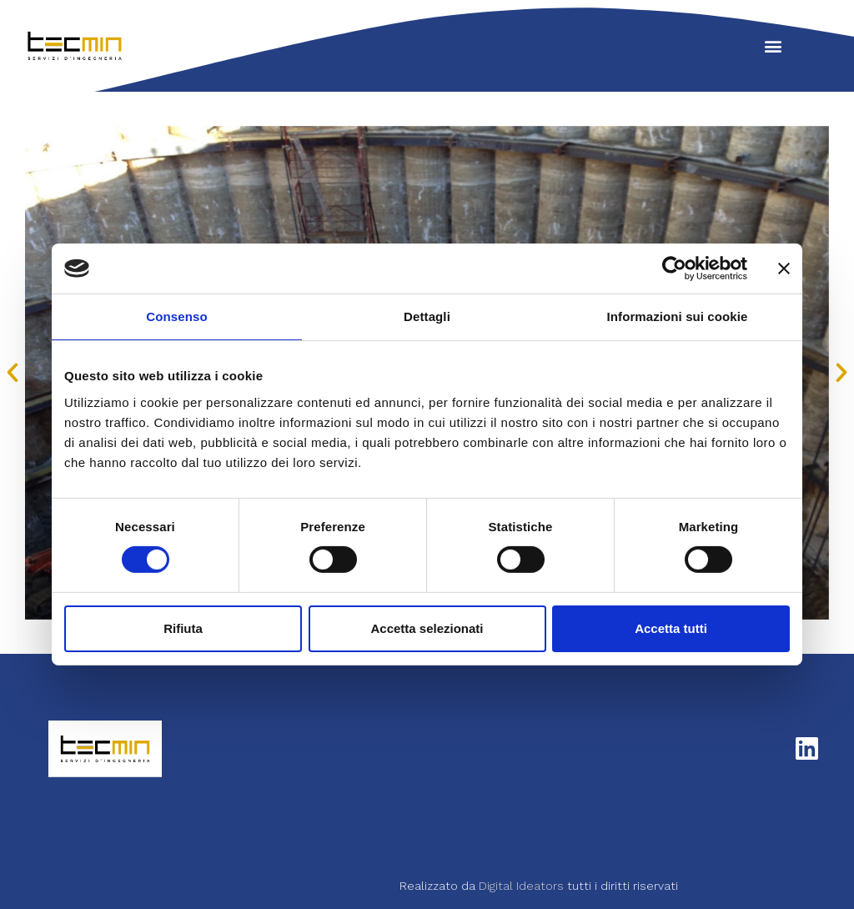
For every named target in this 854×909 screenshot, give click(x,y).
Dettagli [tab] (427, 316)
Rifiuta (183, 628)
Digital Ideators (523, 876)
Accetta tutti (671, 628)
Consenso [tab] (176, 316)
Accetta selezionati (426, 628)
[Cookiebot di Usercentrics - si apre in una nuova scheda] (674, 268)
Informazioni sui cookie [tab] (677, 316)
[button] (772, 46)
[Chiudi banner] (784, 268)
